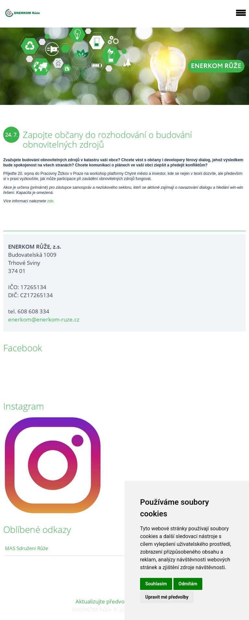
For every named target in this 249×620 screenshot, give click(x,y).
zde (50, 201)
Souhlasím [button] (156, 583)
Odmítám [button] (188, 583)
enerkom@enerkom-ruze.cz (43, 319)
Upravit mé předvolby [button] (166, 597)
